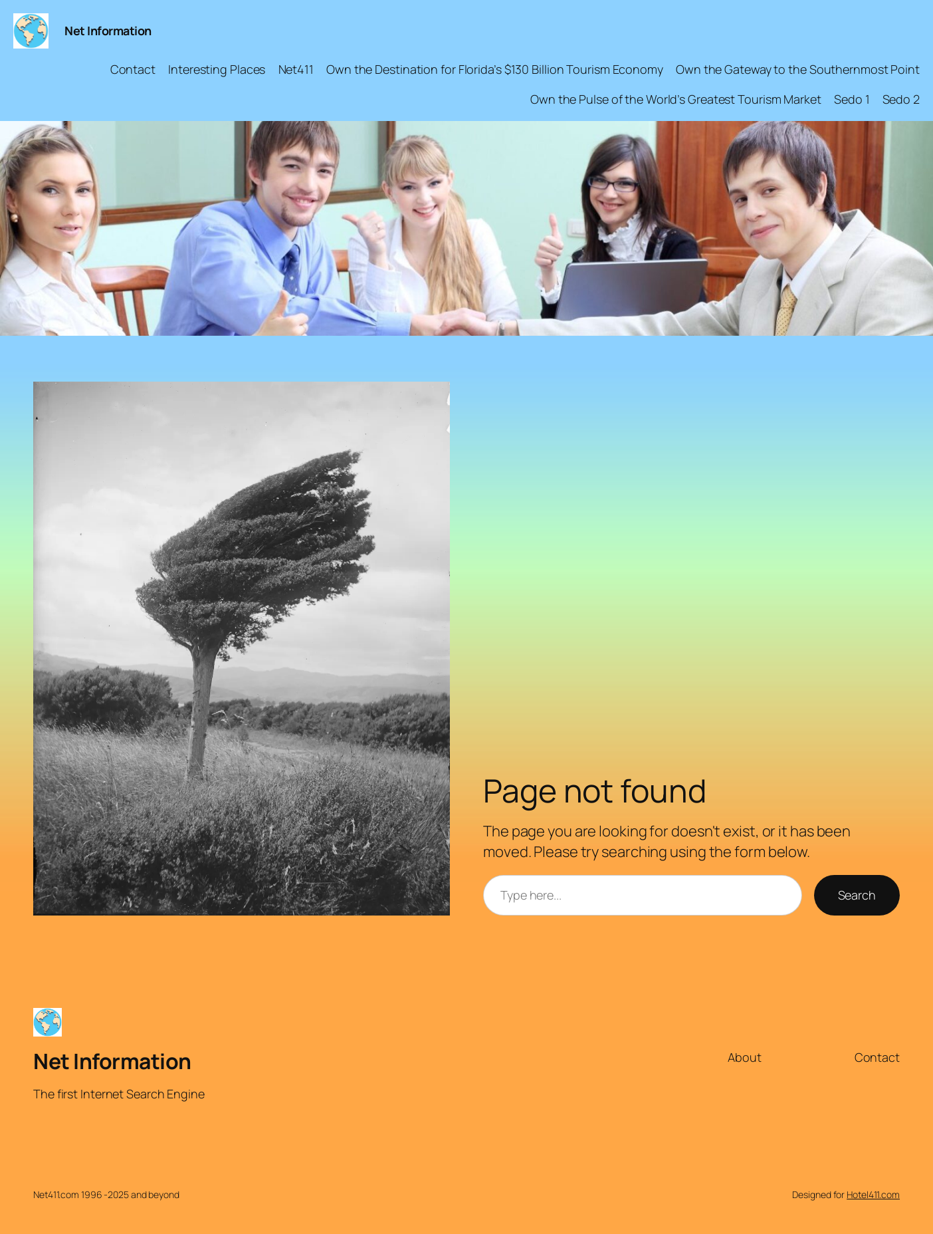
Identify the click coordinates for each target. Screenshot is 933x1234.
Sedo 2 (901, 99)
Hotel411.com (873, 1194)
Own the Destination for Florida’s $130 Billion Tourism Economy (494, 69)
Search (857, 895)
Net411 (296, 69)
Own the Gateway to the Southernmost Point (798, 69)
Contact (133, 69)
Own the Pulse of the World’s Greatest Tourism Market (675, 99)
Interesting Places (216, 69)
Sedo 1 (851, 99)
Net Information (108, 31)
